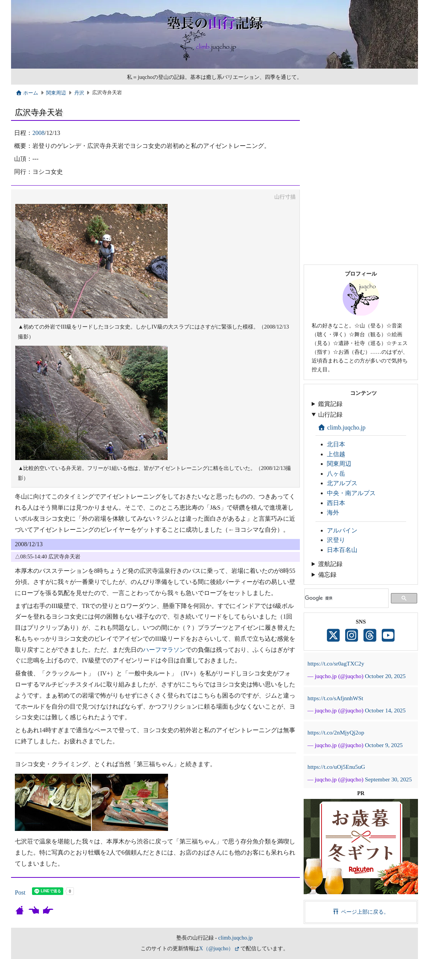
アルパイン (342, 530)
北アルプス (342, 483)
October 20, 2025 (385, 676)
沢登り (336, 540)
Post (20, 892)
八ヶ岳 (336, 473)
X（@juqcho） (216, 948)
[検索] (345, 598)
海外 (333, 512)
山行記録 (330, 414)
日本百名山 (342, 550)
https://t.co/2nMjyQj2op (335, 732)
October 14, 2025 (385, 710)
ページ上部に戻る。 (361, 912)
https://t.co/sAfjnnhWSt (335, 698)
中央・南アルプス (351, 493)
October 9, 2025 (384, 745)
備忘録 (327, 574)
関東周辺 (56, 93)
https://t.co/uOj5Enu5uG (336, 766)
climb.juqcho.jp (341, 427)
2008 (38, 133)
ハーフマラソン (164, 649)
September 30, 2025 (388, 779)
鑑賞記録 (330, 404)
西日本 (336, 503)
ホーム (27, 93)
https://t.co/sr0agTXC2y (335, 663)
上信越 (336, 454)
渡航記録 (330, 564)
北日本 (336, 444)
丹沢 (79, 93)
